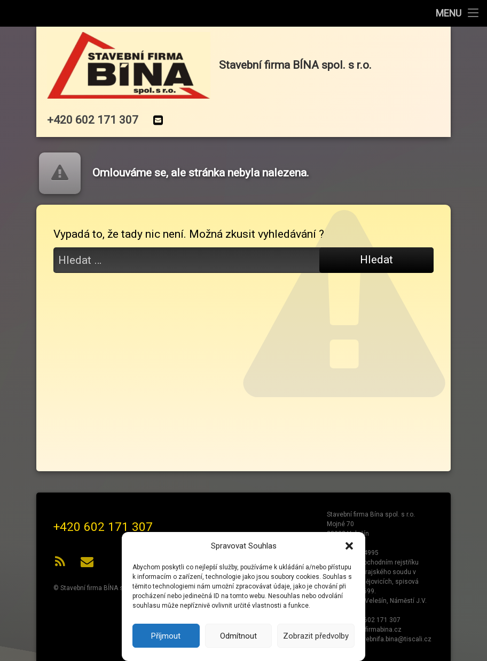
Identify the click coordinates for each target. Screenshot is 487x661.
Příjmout (165, 636)
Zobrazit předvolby (316, 636)
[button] (349, 546)
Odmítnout (238, 636)
